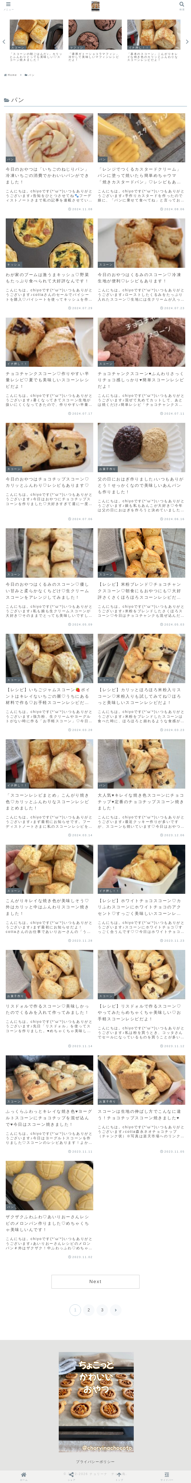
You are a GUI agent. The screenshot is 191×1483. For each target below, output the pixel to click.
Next (187, 41)
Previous (3, 41)
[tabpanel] (36, 41)
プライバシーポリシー (95, 1461)
